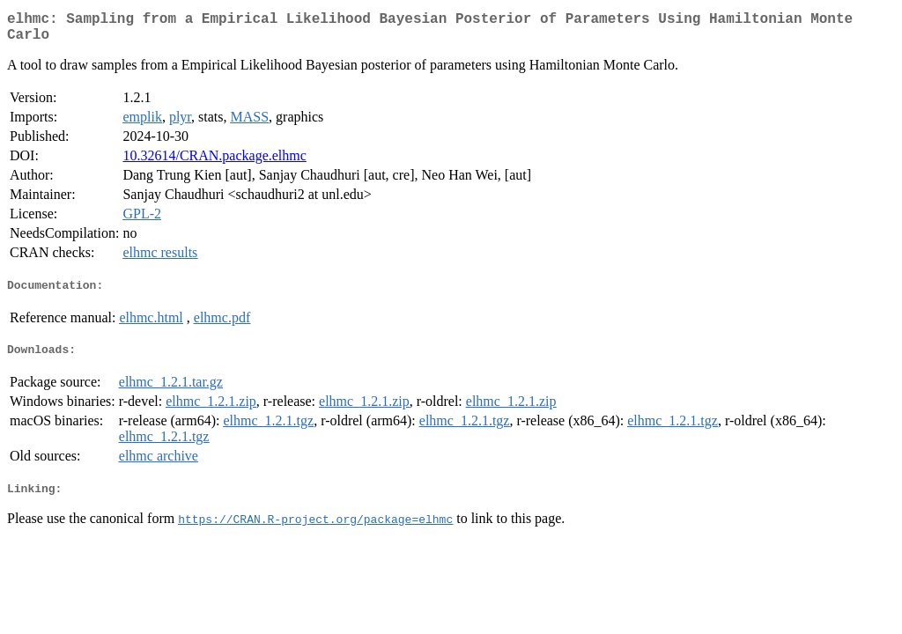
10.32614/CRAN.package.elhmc (214, 162)
